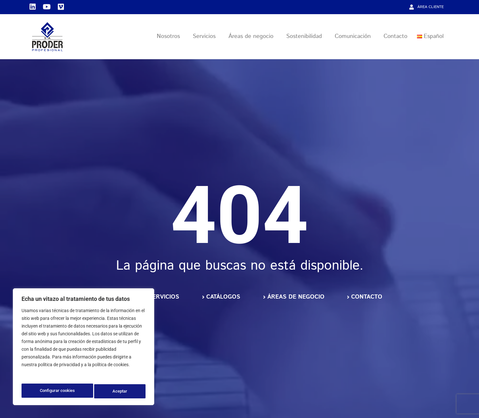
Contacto (395, 37)
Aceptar (121, 391)
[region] (83, 348)
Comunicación (354, 37)
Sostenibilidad (305, 37)
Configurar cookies (57, 391)
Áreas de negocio (252, 37)
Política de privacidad (44, 375)
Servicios (206, 37)
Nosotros (170, 37)
